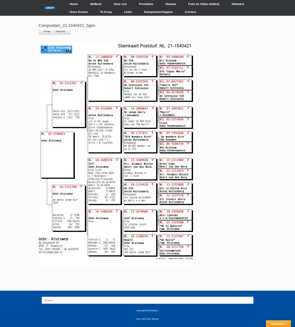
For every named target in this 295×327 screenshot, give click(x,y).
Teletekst (237, 4)
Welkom (96, 4)
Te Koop (106, 12)
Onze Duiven (79, 12)
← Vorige (45, 31)
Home (74, 4)
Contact (190, 12)
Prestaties (146, 4)
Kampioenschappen (158, 12)
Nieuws (171, 4)
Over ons (120, 4)
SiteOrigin (146, 319)
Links (128, 12)
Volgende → (62, 31)
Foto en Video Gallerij (203, 4)
